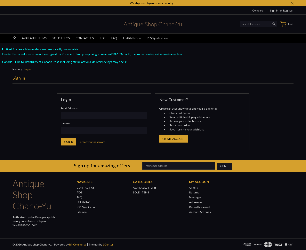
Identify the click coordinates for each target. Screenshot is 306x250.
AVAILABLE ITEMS (34, 38)
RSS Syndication (157, 38)
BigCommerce (77, 244)
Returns (194, 192)
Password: (67, 123)
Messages (195, 197)
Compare (257, 10)
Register (288, 10)
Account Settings (200, 211)
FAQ (114, 38)
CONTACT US (85, 38)
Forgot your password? (93, 142)
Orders (193, 187)
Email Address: (69, 108)
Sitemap (82, 211)
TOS (102, 38)
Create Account (173, 138)
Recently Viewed (199, 206)
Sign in (274, 10)
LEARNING (132, 38)
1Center (108, 244)
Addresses (195, 201)
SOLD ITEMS (61, 38)
